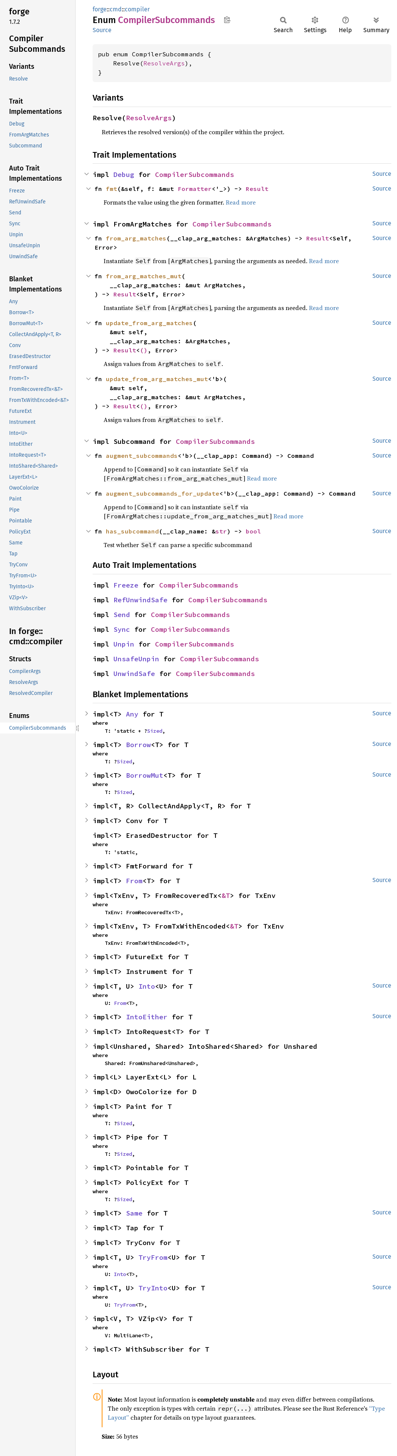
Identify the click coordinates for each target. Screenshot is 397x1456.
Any (132, 714)
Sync (121, 629)
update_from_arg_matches (149, 323)
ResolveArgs (164, 63)
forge (100, 9)
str (221, 531)
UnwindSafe (134, 673)
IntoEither (146, 1017)
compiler (137, 9)
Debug (123, 174)
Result (257, 188)
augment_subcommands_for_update (162, 493)
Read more (241, 202)
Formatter (195, 188)
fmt (111, 188)
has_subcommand (132, 531)
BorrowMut (144, 775)
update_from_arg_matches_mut (157, 379)
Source (102, 30)
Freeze (125, 585)
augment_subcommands (142, 455)
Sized (154, 730)
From (134, 880)
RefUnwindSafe (140, 599)
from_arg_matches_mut (143, 276)
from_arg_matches (136, 238)
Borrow (138, 744)
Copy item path (227, 19)
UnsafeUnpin (136, 658)
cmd (116, 9)
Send (121, 614)
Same (134, 1213)
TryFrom (152, 1257)
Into (146, 986)
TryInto (152, 1288)
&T (226, 895)
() (143, 350)
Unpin (123, 644)
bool (253, 531)
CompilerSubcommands (194, 174)
